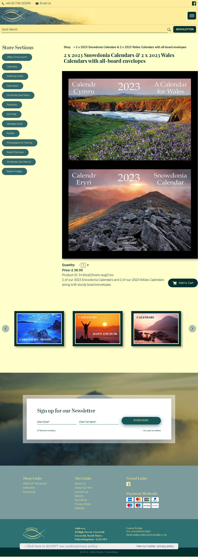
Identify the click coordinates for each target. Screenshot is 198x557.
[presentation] (5, 328)
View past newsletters (152, 430)
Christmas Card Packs (18, 95)
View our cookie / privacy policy (155, 546)
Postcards (12, 104)
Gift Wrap (11, 114)
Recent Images (14, 171)
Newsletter (185, 29)
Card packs (12, 85)
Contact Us (81, 491)
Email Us (43, 3)
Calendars (12, 66)
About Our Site (83, 487)
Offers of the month (17, 57)
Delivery (79, 495)
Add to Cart (182, 283)
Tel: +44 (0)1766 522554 (138, 532)
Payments (81, 500)
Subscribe (141, 420)
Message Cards (14, 123)
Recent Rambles (15, 152)
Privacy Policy (83, 504)
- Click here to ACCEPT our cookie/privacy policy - (62, 546)
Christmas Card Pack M (19, 162)
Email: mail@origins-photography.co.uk (146, 535)
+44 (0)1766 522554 (16, 3)
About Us (80, 483)
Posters (11, 133)
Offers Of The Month (35, 483)
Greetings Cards (15, 76)
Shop (67, 47)
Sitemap (79, 508)
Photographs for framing (19, 142)
